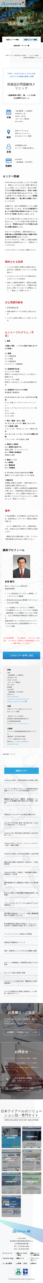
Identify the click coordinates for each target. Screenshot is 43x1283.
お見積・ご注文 (22, 1263)
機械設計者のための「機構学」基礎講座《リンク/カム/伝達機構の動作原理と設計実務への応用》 (21, 801)
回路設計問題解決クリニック (14, 942)
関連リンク (20, 1258)
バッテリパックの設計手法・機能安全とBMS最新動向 (20, 982)
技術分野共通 (9, 970)
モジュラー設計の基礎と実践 (14, 973)
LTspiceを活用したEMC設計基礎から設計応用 (21, 854)
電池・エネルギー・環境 (18, 808)
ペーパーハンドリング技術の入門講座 (18, 934)
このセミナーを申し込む (21, 655)
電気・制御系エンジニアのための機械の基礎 (20, 951)
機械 (6, 796)
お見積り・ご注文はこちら (18, 1032)
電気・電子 (8, 777)
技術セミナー (21, 771)
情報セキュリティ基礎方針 (35, 1254)
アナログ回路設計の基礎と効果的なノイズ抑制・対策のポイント (20, 992)
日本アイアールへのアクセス (19, 724)
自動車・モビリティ (17, 890)
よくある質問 (7, 1263)
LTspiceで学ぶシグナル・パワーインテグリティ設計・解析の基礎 (21, 844)
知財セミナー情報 (12, 40)
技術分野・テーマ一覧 (21, 46)
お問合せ (34, 1263)
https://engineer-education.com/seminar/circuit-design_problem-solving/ (18, 699)
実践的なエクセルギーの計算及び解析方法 (19, 814)
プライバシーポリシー (35, 1259)
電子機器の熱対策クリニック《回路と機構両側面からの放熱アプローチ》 (21, 914)
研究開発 (32, 956)
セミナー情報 (34, 55)
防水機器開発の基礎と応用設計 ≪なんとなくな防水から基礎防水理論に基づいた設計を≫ (20, 924)
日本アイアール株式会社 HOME (16, 55)
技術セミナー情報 (30, 40)
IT (16, 786)
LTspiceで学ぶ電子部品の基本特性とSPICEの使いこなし (21, 834)
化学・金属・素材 (20, 956)
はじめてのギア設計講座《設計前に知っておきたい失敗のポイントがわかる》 (21, 824)
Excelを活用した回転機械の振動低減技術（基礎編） (21, 894)
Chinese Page (8, 1258)
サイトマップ (7, 1253)
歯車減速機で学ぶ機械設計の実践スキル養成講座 (21, 883)
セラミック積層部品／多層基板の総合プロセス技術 (21, 963)
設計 (16, 777)
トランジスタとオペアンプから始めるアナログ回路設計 (21, 904)
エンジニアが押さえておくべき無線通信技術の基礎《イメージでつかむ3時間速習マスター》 (21, 789)
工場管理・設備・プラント (13, 811)
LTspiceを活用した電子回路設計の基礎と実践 (21, 780)
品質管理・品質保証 (11, 959)
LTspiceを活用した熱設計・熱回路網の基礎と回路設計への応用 (21, 873)
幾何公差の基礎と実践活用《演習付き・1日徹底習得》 (21, 863)
